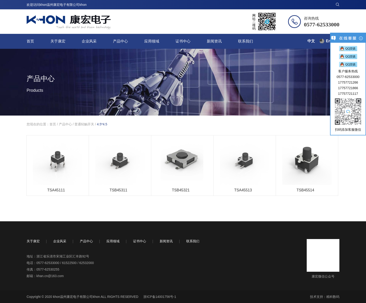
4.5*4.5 (102, 124)
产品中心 (120, 41)
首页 (30, 41)
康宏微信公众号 (323, 276)
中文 (311, 41)
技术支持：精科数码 (324, 296)
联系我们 (245, 41)
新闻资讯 (214, 41)
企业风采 (89, 41)
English (332, 41)
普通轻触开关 (84, 124)
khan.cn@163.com (50, 276)
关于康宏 (57, 41)
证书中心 (183, 41)
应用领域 (151, 41)
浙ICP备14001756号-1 (159, 296)
